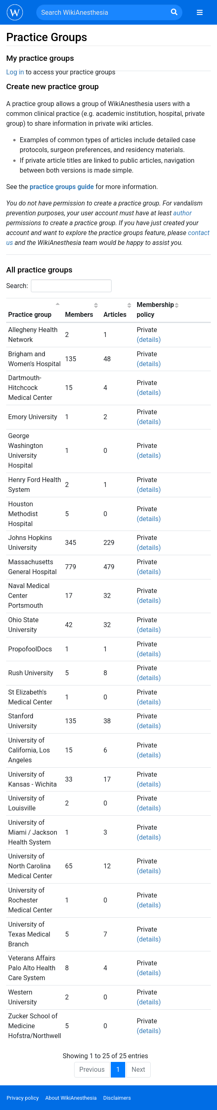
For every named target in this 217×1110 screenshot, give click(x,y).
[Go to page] (174, 12)
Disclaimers (117, 1098)
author (182, 213)
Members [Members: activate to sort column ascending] (79, 314)
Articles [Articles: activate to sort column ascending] (114, 314)
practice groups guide (62, 187)
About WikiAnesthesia (71, 1098)
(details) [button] (149, 340)
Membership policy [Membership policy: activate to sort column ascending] (155, 309)
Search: (59, 285)
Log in (15, 72)
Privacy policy (23, 1098)
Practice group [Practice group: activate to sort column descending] (29, 314)
